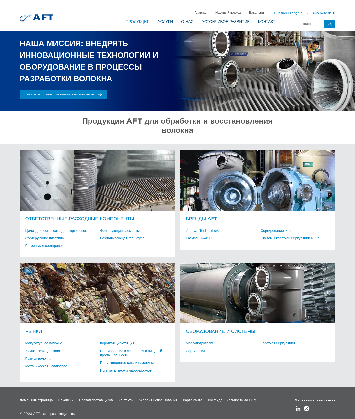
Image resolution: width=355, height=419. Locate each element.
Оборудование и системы (219, 330)
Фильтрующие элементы (119, 230)
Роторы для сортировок (43, 245)
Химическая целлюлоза (43, 350)
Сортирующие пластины (44, 238)
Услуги (165, 22)
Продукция (138, 22)
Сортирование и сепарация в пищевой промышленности (130, 352)
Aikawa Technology (202, 230)
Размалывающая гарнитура (121, 238)
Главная (201, 12)
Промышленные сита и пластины (126, 361)
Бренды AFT (201, 219)
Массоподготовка (199, 342)
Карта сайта (188, 398)
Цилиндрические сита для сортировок (55, 230)
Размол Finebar (198, 238)
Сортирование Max (276, 230)
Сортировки (195, 350)
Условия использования (154, 398)
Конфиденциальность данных (226, 398)
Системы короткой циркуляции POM (289, 238)
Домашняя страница (36, 398)
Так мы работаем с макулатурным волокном (63, 94)
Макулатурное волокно (43, 342)
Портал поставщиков (94, 398)
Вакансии (256, 12)
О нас (187, 22)
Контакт (266, 22)
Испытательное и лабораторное (125, 368)
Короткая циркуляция (116, 342)
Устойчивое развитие (226, 22)
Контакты (123, 398)
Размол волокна (37, 357)
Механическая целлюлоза (45, 364)
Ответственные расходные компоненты (77, 219)
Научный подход (228, 12)
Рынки (33, 330)
